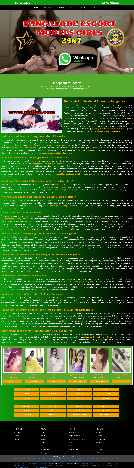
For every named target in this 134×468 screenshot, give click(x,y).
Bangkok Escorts (20, 463)
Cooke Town (26, 398)
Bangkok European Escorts (66, 463)
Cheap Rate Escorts (79, 415)
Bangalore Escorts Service (76, 439)
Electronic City (79, 389)
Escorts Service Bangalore (35, 458)
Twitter (16, 436)
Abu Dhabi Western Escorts (39, 467)
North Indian (53, 415)
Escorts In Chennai (62, 460)
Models (106, 410)
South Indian (26, 415)
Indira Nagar (53, 394)
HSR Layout (79, 394)
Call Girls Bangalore (50, 458)
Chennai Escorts (93, 458)
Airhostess (106, 406)
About (43, 436)
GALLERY (83, 7)
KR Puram (53, 398)
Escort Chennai (103, 458)
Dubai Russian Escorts (39, 465)
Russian (26, 410)
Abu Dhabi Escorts (88, 465)
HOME (36, 7)
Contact (43, 446)
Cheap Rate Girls (73, 449)
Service (43, 439)
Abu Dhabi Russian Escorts (104, 465)
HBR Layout (106, 394)
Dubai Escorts (26, 465)
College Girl (53, 406)
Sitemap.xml (45, 453)
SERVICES (60, 7)
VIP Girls (71, 446)
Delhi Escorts (83, 458)
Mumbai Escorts (72, 458)
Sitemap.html (45, 449)
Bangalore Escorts (74, 432)
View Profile (12, 381)
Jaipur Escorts (62, 458)
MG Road (53, 389)
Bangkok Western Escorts (85, 463)
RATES (71, 7)
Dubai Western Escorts (73, 465)
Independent (26, 406)
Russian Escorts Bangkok (103, 463)
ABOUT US (48, 7)
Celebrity (53, 410)
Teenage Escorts (106, 415)
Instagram (17, 439)
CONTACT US (97, 7)
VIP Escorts (79, 410)
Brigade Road (79, 398)
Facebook (17, 432)
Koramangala (106, 398)
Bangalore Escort (74, 436)
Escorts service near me (76, 460)
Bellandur (106, 389)
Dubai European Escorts (56, 465)
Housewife (79, 406)
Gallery (43, 442)
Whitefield (26, 394)
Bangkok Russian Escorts (48, 463)
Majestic (26, 389)
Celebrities (71, 453)
